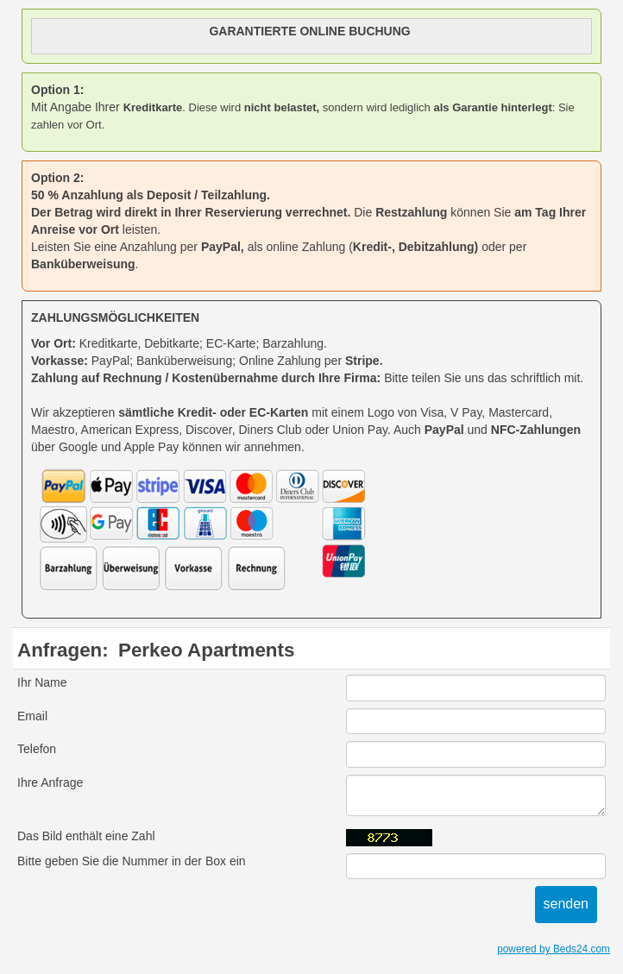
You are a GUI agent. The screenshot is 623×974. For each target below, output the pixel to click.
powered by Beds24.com (553, 949)
